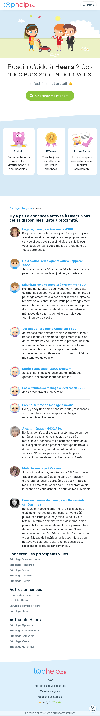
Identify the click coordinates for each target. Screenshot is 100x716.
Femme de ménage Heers (25, 595)
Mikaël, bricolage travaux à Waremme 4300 (54, 284)
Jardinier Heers (19, 600)
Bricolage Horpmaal (22, 646)
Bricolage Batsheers (22, 635)
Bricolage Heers (19, 611)
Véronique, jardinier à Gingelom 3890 (49, 328)
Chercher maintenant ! (50, 96)
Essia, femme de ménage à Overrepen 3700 (54, 388)
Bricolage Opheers (21, 625)
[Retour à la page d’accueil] (19, 4)
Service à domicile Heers (25, 605)
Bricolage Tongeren (22, 564)
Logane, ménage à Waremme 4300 (47, 229)
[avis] (50, 702)
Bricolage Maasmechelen (25, 559)
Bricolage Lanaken (21, 575)
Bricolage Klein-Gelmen (24, 630)
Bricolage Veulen (20, 641)
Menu (88, 4)
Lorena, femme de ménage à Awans (47, 405)
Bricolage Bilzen (20, 570)
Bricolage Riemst (20, 581)
